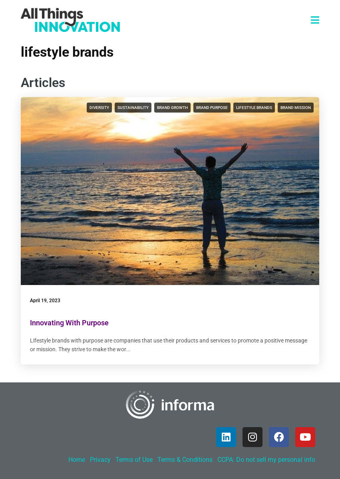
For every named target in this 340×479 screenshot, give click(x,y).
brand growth (172, 107)
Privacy (100, 459)
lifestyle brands (254, 107)
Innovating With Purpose (69, 323)
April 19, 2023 (45, 300)
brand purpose (212, 107)
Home (76, 459)
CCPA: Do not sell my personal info (266, 459)
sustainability (133, 107)
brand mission (295, 107)
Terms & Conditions (185, 459)
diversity (99, 107)
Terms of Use (134, 459)
